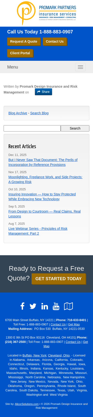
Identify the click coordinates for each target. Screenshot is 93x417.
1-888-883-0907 (56, 31)
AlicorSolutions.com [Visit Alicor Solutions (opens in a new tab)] (27, 403)
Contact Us (55, 41)
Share (43, 91)
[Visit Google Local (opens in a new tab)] (68, 306)
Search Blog (39, 113)
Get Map (74, 324)
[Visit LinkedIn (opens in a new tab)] (44, 306)
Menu (12, 67)
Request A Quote (23, 41)
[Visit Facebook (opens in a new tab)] (22, 306)
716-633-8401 (76, 320)
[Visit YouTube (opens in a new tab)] (56, 306)
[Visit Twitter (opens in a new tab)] (33, 306)
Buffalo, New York (34, 355)
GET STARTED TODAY (58, 278)
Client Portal (20, 53)
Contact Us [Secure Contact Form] (58, 324)
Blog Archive (17, 113)
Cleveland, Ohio (59, 355)
